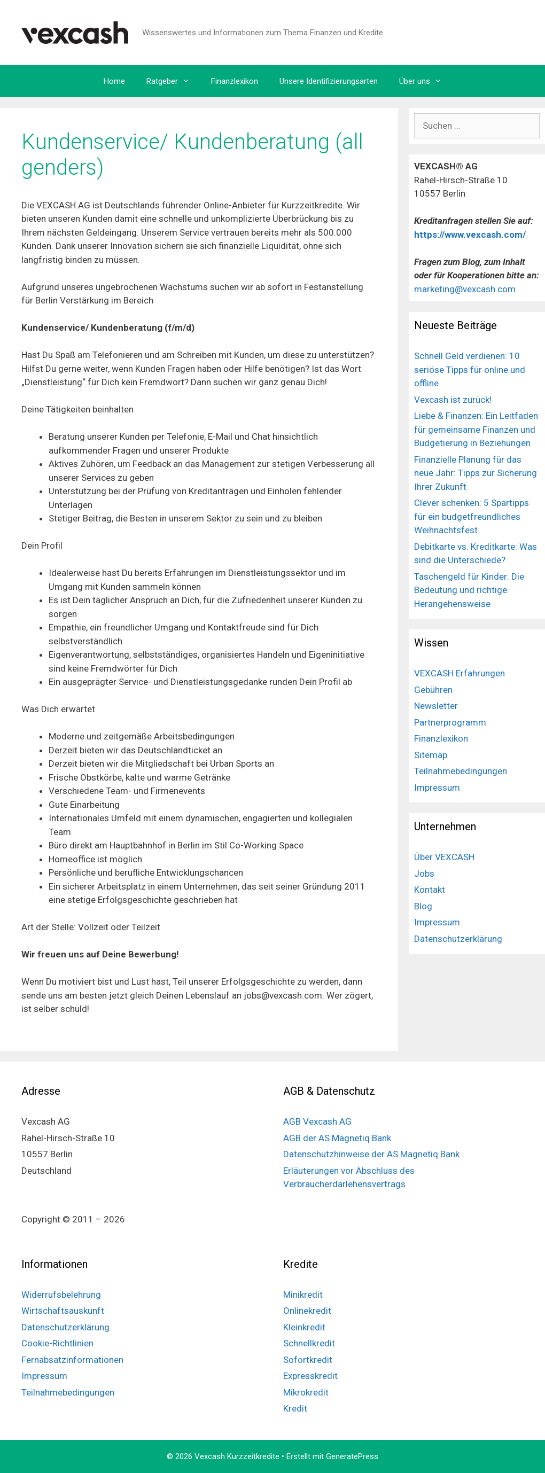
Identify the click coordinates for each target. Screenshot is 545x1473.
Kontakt (429, 889)
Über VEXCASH (444, 857)
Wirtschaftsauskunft (62, 1310)
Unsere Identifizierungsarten (328, 81)
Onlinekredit (307, 1310)
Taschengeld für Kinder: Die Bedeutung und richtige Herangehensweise (469, 590)
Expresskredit (310, 1375)
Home (114, 81)
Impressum (437, 787)
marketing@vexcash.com (465, 289)
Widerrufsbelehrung (61, 1294)
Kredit (295, 1408)
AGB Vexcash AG (317, 1121)
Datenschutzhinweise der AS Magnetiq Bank (371, 1154)
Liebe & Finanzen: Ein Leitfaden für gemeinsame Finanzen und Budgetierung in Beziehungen (476, 429)
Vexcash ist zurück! (453, 399)
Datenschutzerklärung (458, 938)
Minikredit (303, 1294)
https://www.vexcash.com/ (471, 234)
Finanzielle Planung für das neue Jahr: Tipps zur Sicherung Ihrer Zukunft (475, 473)
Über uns (426, 81)
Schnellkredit (309, 1343)
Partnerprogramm (450, 722)
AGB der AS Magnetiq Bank (337, 1138)
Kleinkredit (304, 1327)
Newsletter (436, 705)
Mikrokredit (306, 1392)
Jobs (424, 873)
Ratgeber (173, 81)
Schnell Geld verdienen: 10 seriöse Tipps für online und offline (469, 369)
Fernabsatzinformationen (72, 1359)
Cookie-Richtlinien (57, 1343)
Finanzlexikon (234, 81)
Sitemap (430, 755)
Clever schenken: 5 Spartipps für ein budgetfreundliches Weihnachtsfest (471, 516)
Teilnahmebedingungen (460, 771)
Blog (423, 906)
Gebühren (433, 689)
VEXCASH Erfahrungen (459, 673)
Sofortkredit (307, 1359)
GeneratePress (352, 1456)
